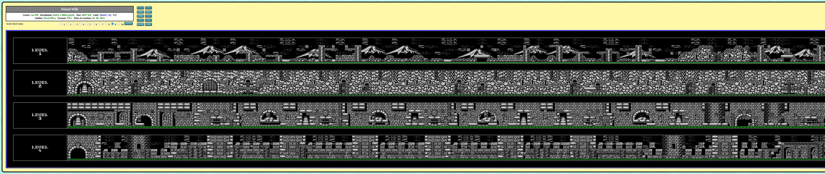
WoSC (103, 15)
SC (109, 15)
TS (114, 15)
